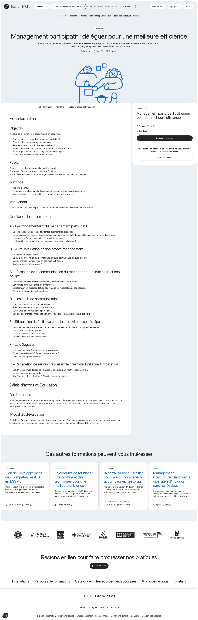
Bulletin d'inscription (46, 616)
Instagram (92, 607)
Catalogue (83, 581)
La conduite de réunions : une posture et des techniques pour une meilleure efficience (74, 486)
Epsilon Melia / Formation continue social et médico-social (17, 6)
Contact (180, 581)
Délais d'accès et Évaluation (82, 107)
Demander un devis (164, 138)
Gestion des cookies (151, 616)
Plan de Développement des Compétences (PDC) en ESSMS (25, 486)
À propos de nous (155, 581)
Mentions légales (66, 616)
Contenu (60, 107)
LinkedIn (81, 607)
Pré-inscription (164, 157)
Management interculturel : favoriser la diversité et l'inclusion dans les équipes (173, 486)
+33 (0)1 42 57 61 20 (99, 596)
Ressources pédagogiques (116, 581)
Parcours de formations (52, 581)
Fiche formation (44, 107)
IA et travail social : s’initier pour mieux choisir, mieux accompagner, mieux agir (124, 486)
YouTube (104, 607)
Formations (72, 16)
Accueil (60, 16)
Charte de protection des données (92, 616)
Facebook (116, 607)
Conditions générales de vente (125, 616)
